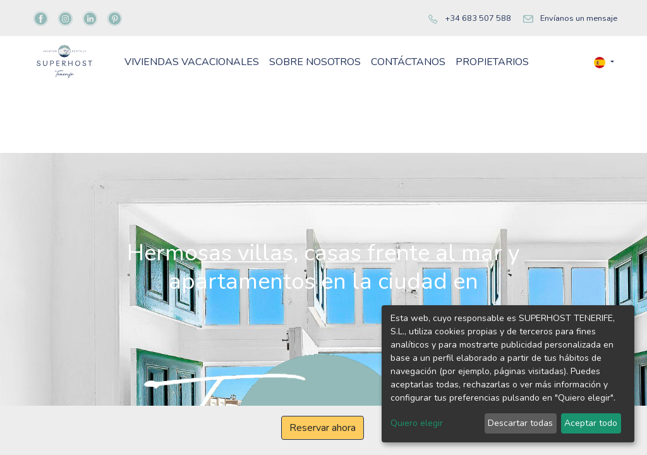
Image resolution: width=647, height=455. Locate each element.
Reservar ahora (322, 428)
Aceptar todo (590, 423)
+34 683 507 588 (478, 18)
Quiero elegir (416, 423)
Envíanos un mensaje (578, 18)
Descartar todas (520, 423)
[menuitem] (260, 82)
